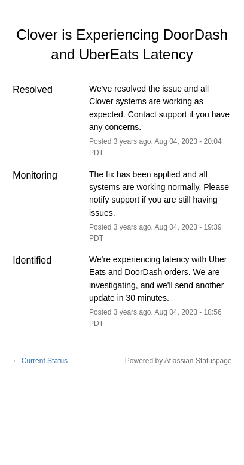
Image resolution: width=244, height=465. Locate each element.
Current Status (40, 361)
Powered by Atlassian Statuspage (178, 361)
